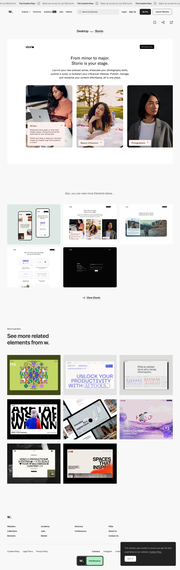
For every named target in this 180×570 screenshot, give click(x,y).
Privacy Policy (42, 551)
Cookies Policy (13, 551)
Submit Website (162, 12)
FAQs (111, 526)
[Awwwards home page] (81, 561)
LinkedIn (118, 551)
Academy (50, 12)
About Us (113, 531)
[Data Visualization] (146, 375)
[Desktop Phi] (34, 375)
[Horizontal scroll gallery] (90, 224)
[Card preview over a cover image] (146, 224)
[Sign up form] (90, 267)
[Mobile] (34, 224)
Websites (11, 526)
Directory (37, 12)
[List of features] (34, 267)
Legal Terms (28, 551)
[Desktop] (90, 375)
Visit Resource (94, 561)
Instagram (108, 551)
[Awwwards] (11, 12)
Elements (11, 536)
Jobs (61, 12)
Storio (99, 31)
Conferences (80, 531)
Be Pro (145, 12)
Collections (12, 531)
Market (69, 12)
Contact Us (114, 536)
